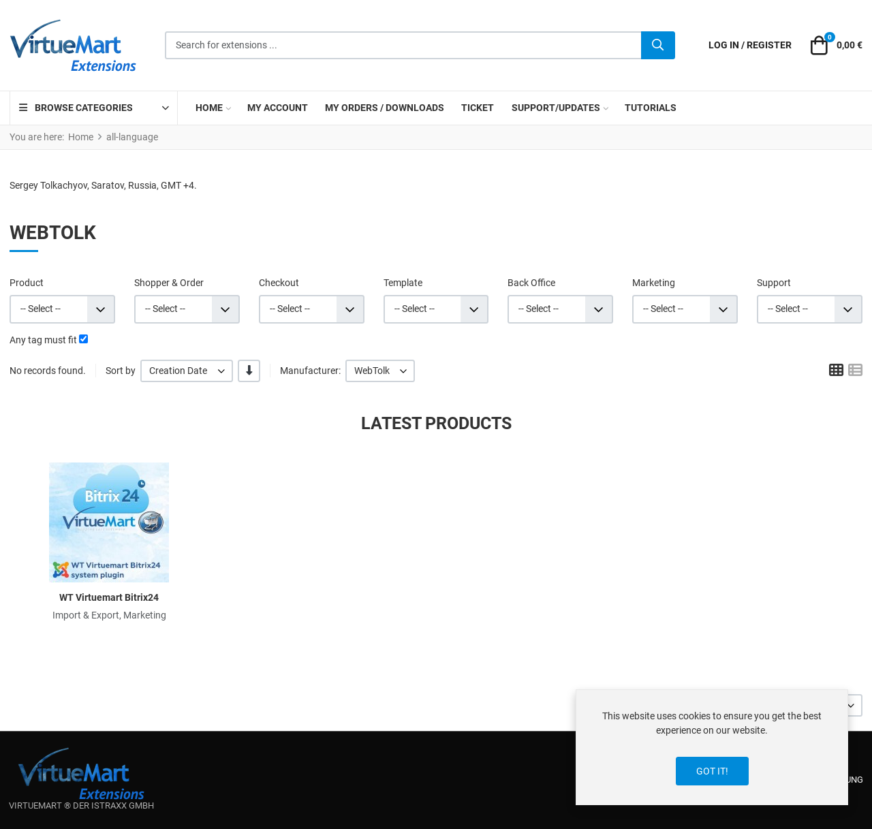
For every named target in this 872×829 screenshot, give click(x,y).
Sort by (121, 370)
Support (774, 282)
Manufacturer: (310, 370)
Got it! (712, 771)
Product (27, 282)
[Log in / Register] (750, 45)
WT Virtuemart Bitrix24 (109, 597)
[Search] (658, 45)
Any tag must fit (43, 339)
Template (403, 282)
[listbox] (186, 371)
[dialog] (712, 747)
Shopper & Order (169, 282)
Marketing (653, 282)
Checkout (279, 282)
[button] (834, 45)
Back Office (531, 282)
